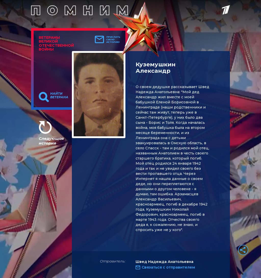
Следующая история (51, 141)
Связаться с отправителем (168, 267)
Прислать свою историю (113, 39)
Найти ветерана (59, 95)
